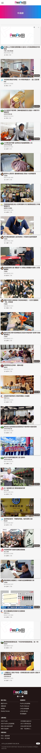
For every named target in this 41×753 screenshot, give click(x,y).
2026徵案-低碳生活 (25, 721)
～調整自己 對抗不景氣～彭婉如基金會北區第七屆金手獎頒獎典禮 (22, 673)
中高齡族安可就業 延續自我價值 (14, 550)
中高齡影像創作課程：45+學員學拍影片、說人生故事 (21, 79)
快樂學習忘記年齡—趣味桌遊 (13, 365)
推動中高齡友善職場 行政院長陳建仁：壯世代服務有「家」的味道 (21, 301)
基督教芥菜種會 (8, 208)
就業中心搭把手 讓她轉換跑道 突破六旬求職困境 (20, 173)
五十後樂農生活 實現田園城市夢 (14, 488)
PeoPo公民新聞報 (25, 703)
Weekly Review (5, 711)
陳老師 (5, 644)
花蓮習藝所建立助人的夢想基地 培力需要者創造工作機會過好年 (22, 205)
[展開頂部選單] (38, 2)
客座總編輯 (23, 713)
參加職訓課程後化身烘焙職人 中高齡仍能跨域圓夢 (20, 237)
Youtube (23, 696)
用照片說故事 (4, 728)
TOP (38, 743)
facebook (18, 696)
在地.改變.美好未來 (25, 726)
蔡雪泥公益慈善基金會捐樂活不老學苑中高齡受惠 (20, 427)
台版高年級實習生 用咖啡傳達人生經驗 (17, 396)
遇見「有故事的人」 (26, 728)
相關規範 (3, 706)
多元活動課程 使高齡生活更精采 (14, 611)
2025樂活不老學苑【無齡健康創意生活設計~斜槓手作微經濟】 (21, 111)
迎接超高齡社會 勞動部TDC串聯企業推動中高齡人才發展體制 (22, 268)
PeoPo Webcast (24, 706)
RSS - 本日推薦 (5, 738)
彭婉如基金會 (7, 676)
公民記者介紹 (24, 711)
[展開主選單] (2, 2)
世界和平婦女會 (8, 114)
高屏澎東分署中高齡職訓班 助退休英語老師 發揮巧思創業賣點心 (22, 333)
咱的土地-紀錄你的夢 (7, 726)
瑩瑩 (5, 81)
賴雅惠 (5, 367)
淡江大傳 (6, 490)
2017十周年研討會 (25, 723)
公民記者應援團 (24, 708)
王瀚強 (5, 175)
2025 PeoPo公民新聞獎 (7, 723)
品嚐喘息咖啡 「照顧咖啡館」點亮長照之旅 (18, 519)
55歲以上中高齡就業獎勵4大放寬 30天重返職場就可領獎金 (22, 48)
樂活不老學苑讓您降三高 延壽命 (14, 457)
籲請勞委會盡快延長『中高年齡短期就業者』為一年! (21, 642)
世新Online (6, 398)
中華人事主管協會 (8, 51)
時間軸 (3, 708)
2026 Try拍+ (4, 721)
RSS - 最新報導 (5, 735)
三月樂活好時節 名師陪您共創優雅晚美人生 (18, 143)
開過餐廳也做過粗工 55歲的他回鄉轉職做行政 (19, 580)
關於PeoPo (4, 703)
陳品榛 (5, 521)
